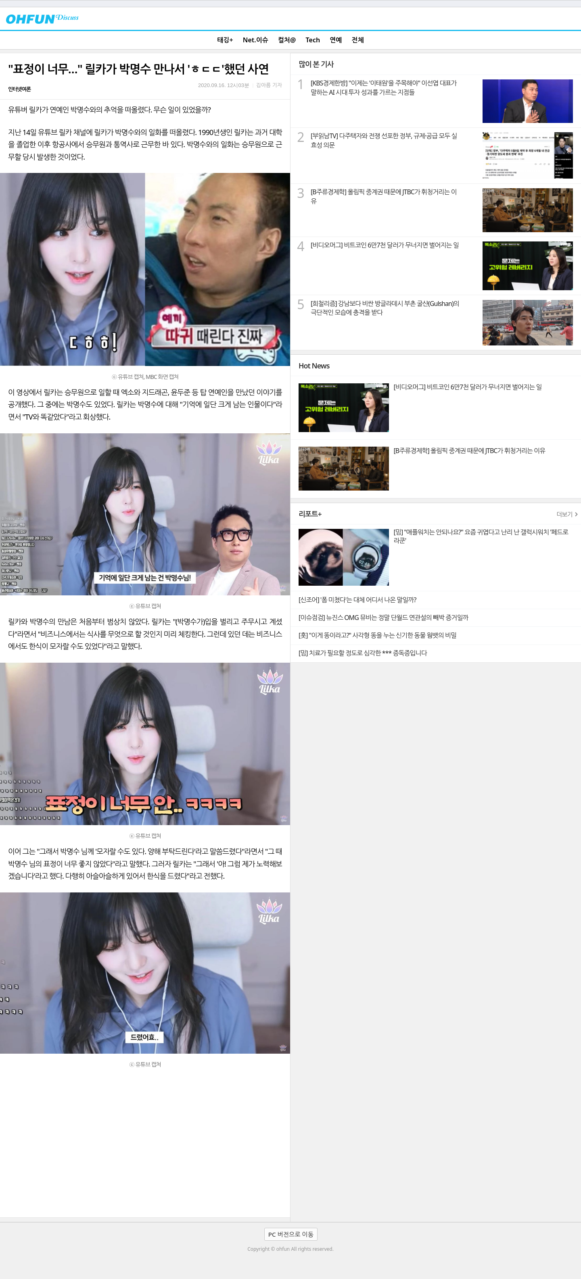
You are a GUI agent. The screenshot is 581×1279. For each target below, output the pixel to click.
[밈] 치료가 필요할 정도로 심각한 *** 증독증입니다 (363, 653)
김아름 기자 (269, 85)
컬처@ (287, 39)
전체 (358, 39)
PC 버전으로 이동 (290, 1234)
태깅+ (225, 39)
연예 (336, 39)
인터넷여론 (19, 89)
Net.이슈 (255, 39)
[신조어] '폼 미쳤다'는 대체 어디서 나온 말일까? (357, 599)
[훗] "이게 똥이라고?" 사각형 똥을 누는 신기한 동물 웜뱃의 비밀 (377, 635)
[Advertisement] (145, 1156)
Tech (313, 39)
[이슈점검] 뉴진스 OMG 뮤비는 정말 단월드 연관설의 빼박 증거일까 (383, 617)
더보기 (564, 514)
